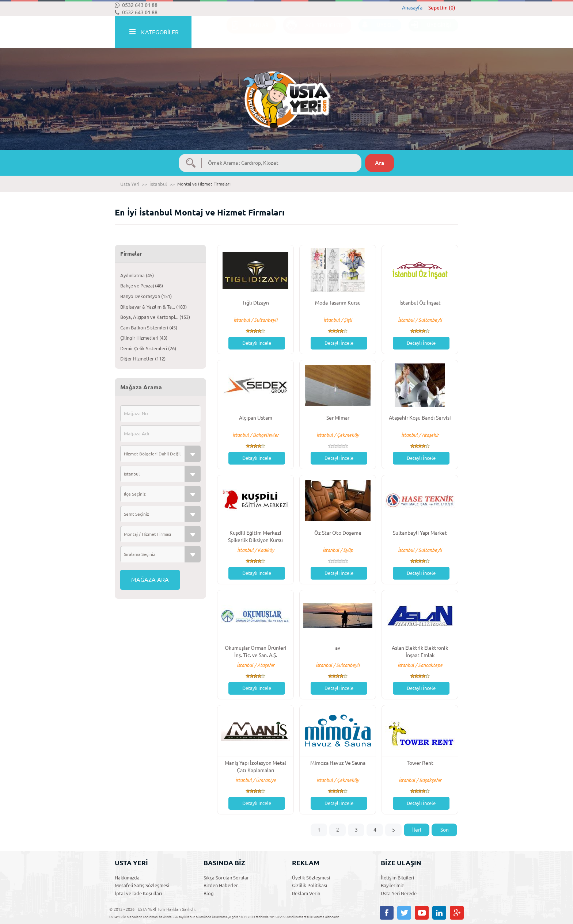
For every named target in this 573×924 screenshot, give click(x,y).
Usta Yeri (129, 184)
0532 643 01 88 (136, 5)
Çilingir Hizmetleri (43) (143, 337)
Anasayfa (412, 8)
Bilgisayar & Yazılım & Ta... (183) (153, 306)
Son (444, 830)
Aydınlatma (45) (137, 275)
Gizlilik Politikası (309, 885)
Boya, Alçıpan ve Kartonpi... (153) (155, 317)
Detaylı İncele (256, 342)
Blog (209, 893)
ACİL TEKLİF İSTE (313, 32)
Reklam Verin (306, 893)
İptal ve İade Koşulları (138, 893)
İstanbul (158, 184)
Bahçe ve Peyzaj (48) (141, 285)
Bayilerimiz (392, 885)
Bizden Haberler (221, 885)
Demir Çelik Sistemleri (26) (148, 348)
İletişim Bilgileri (397, 877)
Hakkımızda (127, 877)
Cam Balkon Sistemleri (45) (148, 327)
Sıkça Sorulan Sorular (226, 877)
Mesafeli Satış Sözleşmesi (142, 885)
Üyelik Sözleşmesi (311, 877)
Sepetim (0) (441, 8)
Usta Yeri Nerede (399, 893)
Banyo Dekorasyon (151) (146, 296)
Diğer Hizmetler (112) (143, 358)
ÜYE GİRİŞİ (430, 32)
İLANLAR (248, 32)
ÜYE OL (376, 32)
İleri (416, 830)
